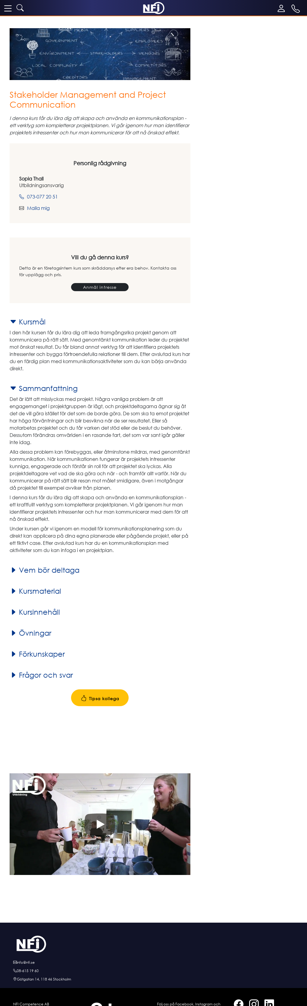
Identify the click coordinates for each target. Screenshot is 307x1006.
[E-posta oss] (153, 962)
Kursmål (28, 322)
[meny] (7, 8)
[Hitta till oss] (153, 979)
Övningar (30, 633)
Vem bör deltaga (44, 570)
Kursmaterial (35, 591)
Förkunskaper (37, 654)
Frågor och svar (41, 675)
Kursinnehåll (35, 612)
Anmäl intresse (100, 287)
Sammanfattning (44, 388)
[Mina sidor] (282, 8)
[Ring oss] (153, 971)
